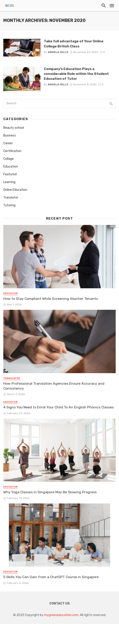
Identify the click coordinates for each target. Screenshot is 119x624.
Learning (9, 182)
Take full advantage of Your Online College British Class (74, 43)
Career (8, 143)
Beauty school (13, 128)
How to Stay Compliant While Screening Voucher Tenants (50, 298)
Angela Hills (58, 52)
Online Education (15, 190)
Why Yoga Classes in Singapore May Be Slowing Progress (50, 492)
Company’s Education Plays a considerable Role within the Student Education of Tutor (76, 74)
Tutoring (9, 205)
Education (10, 166)
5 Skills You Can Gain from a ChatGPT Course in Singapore (51, 577)
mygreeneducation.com (61, 615)
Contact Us (59, 603)
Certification (12, 151)
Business (9, 135)
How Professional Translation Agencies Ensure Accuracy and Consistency (53, 385)
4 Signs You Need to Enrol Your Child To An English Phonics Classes (58, 407)
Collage (8, 159)
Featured (10, 174)
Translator (10, 197)
